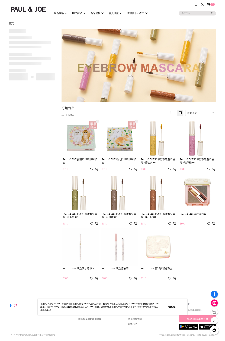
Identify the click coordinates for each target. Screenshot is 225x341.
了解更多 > (45, 309)
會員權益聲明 (135, 319)
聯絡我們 (132, 324)
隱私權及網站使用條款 (89, 319)
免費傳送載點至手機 (197, 318)
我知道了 (173, 306)
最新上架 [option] (192, 112)
